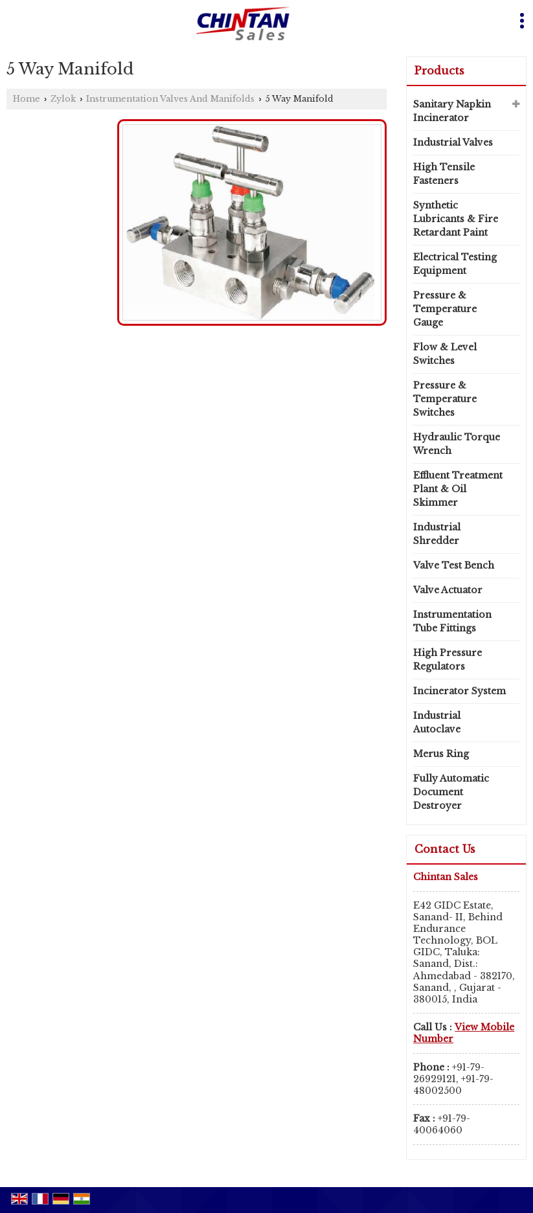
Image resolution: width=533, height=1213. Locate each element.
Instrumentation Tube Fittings (452, 621)
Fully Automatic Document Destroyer (451, 792)
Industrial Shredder (436, 534)
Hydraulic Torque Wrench (456, 444)
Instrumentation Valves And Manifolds (170, 99)
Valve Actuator (447, 590)
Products (439, 70)
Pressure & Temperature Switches (445, 399)
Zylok (63, 99)
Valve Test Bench (453, 565)
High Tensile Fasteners (444, 174)
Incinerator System (459, 691)
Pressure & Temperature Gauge (445, 308)
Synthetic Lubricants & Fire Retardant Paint (455, 218)
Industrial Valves (453, 142)
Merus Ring (441, 754)
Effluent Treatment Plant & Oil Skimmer (458, 489)
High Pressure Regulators (447, 659)
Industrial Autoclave (436, 722)
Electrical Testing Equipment (455, 264)
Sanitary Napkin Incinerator (452, 111)
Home (26, 99)
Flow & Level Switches (445, 354)
